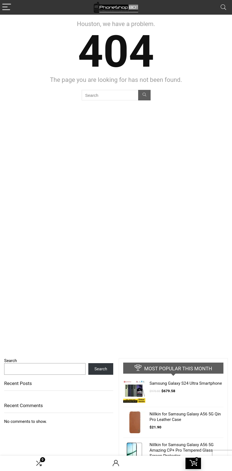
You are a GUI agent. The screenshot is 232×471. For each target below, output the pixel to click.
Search (10, 360)
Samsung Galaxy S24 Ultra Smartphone (185, 383)
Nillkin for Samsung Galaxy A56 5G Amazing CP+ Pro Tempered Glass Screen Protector (181, 450)
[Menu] (6, 7)
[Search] (223, 7)
